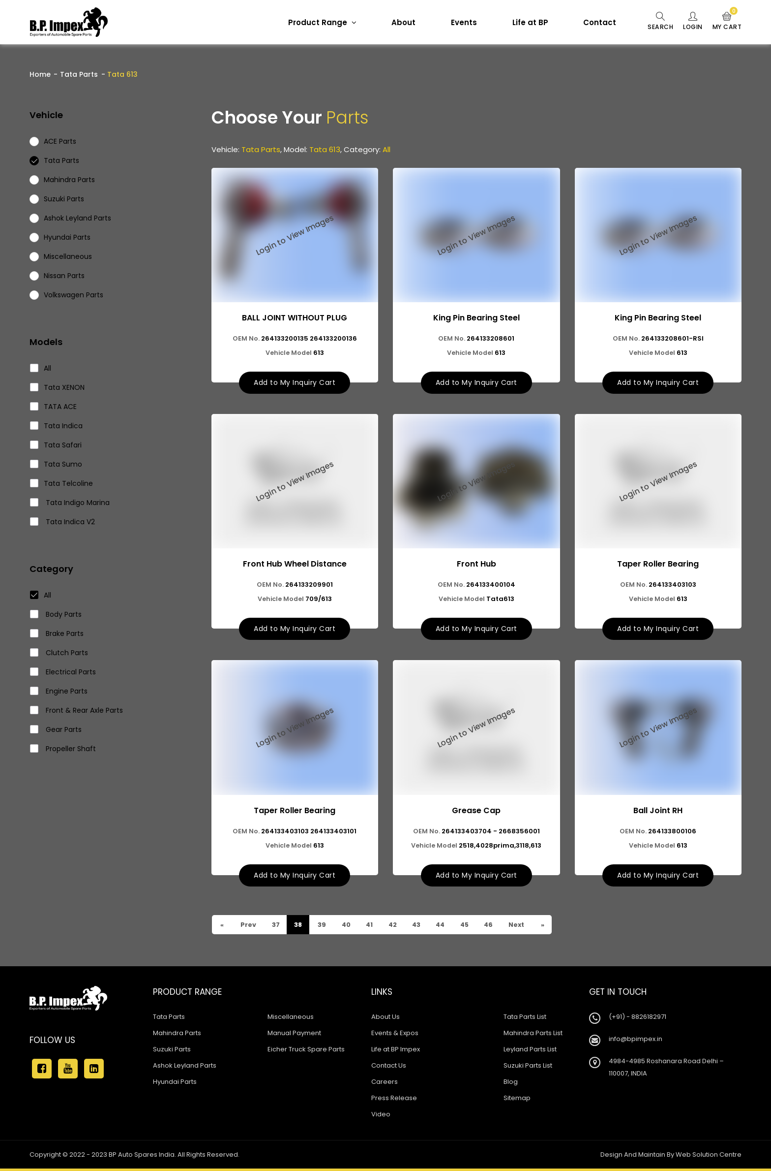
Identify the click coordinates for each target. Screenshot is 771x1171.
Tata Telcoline (61, 483)
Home (40, 74)
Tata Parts (79, 74)
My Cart (726, 22)
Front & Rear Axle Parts (76, 710)
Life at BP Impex (395, 1051)
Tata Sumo (56, 464)
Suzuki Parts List (528, 1068)
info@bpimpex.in (635, 1041)
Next (529, 927)
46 (500, 927)
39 (324, 927)
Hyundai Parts (175, 1084)
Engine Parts (59, 691)
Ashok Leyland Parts (184, 1068)
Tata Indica (56, 426)
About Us (385, 1019)
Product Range (317, 22)
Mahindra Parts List (533, 1035)
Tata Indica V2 (62, 522)
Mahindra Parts (177, 1035)
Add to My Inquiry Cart (294, 383)
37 (277, 927)
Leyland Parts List (530, 1051)
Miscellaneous (290, 1019)
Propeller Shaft (63, 749)
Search (655, 22)
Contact (594, 22)
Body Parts (56, 614)
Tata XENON (57, 387)
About (398, 22)
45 (474, 927)
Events (458, 22)
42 (398, 927)
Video (380, 1116)
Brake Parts (57, 633)
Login (690, 22)
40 (349, 927)
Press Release (394, 1100)
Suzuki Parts (172, 1051)
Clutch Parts (59, 653)
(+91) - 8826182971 (637, 1019)
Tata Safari (56, 445)
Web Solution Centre (708, 1157)
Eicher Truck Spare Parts (306, 1051)
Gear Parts (56, 729)
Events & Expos (394, 1035)
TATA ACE (53, 406)
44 (448, 927)
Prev (249, 927)
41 (373, 927)
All (40, 368)
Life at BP (525, 22)
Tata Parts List (525, 1019)
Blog (511, 1084)
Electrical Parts (63, 672)
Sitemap (517, 1100)
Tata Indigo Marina (70, 502)
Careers (384, 1084)
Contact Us (388, 1068)
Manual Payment (294, 1035)
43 (423, 927)
